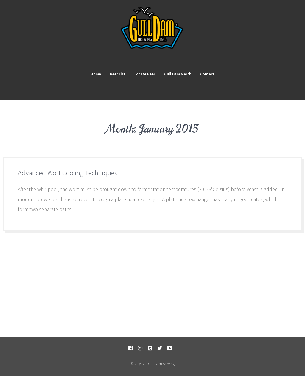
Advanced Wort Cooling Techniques (67, 172)
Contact (207, 74)
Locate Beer (144, 74)
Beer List (117, 74)
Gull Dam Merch (177, 74)
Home (96, 74)
